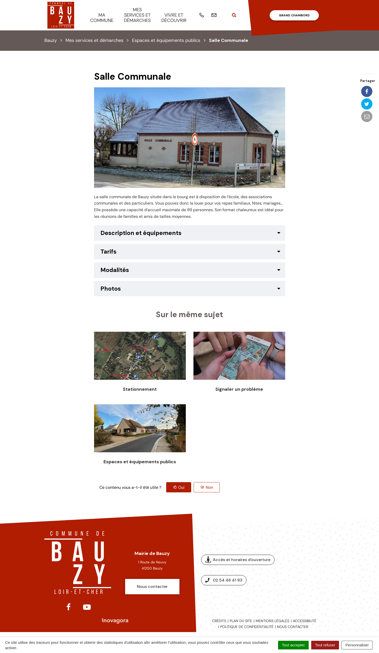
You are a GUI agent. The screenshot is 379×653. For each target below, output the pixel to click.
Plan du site (241, 621)
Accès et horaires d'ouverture (237, 559)
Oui (181, 487)
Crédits (219, 621)
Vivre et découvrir (174, 17)
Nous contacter (152, 586)
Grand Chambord (294, 15)
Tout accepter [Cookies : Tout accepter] (293, 645)
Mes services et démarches (137, 15)
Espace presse (313, 570)
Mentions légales (272, 621)
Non (209, 487)
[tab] (189, 233)
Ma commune (101, 17)
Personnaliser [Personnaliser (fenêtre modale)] (357, 645)
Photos (110, 288)
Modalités (114, 270)
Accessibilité (304, 621)
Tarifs (108, 251)
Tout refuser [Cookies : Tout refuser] (325, 645)
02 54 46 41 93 (223, 580)
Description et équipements (140, 233)
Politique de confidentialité (246, 626)
